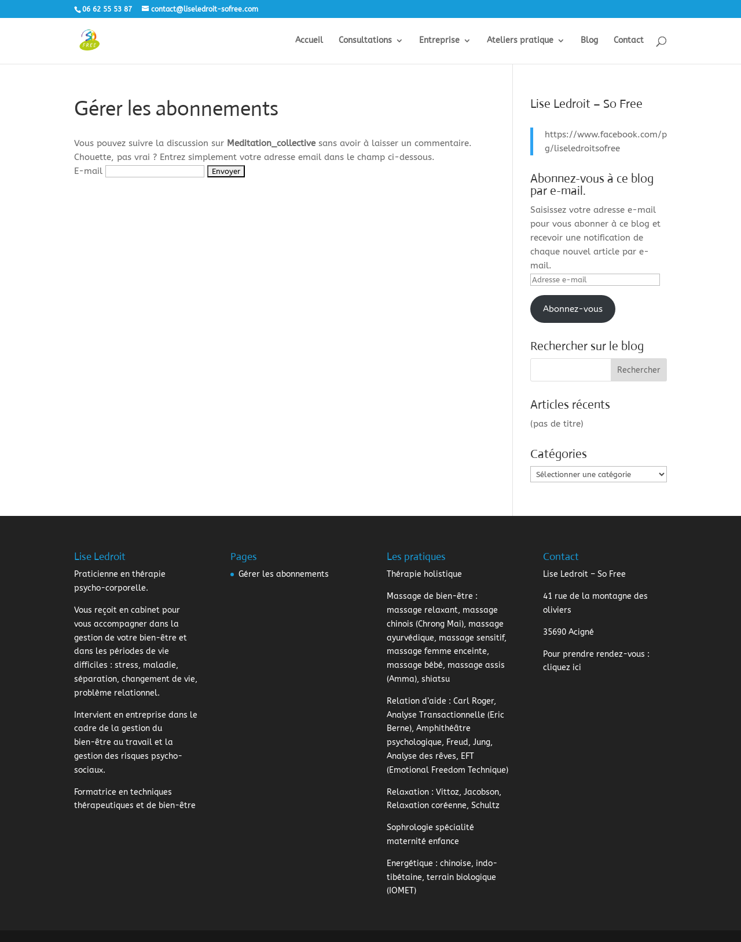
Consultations (365, 41)
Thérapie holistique (424, 574)
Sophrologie (410, 827)
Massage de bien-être (430, 596)
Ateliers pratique (520, 41)
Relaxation (408, 792)
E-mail (88, 171)
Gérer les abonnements (284, 574)
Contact (629, 41)
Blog (589, 41)
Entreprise (439, 41)
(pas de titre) (557, 424)
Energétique (410, 863)
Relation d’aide (416, 701)
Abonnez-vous (573, 309)
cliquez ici (562, 667)
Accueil (309, 41)
